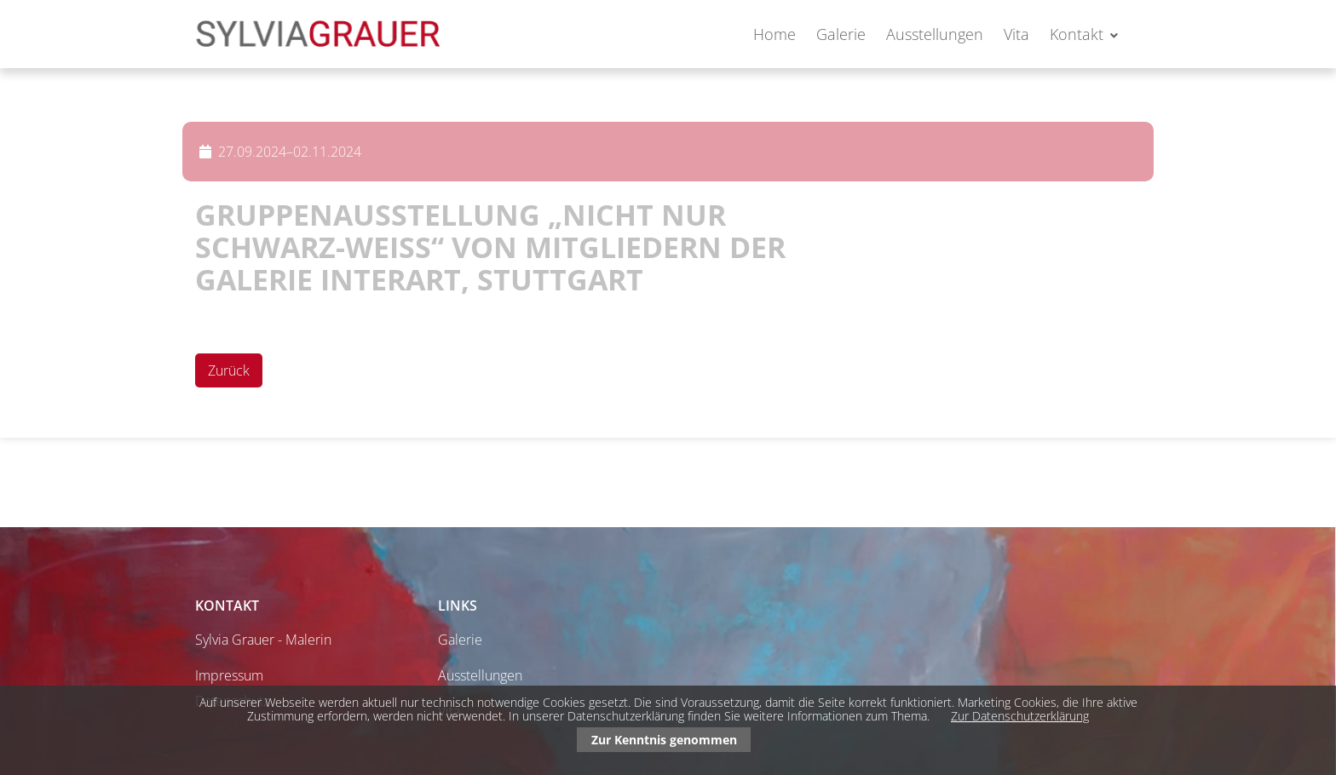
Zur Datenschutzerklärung (1020, 716)
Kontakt (1076, 34)
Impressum (229, 675)
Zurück (229, 370)
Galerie (841, 34)
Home (774, 34)
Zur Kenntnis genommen (664, 740)
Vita (1016, 34)
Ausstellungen (934, 34)
